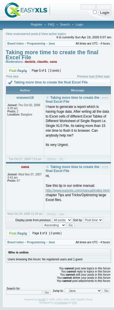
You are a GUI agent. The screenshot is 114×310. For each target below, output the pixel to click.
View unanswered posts (22, 33)
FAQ (51, 24)
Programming (36, 43)
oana (53, 61)
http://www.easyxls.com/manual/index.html (77, 190)
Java (51, 43)
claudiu (42, 61)
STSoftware (61, 302)
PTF (74, 302)
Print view (12, 76)
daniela (30, 61)
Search (65, 24)
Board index (15, 43)
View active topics (53, 33)
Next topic (103, 76)
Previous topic (86, 76)
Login (79, 24)
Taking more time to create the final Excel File (52, 54)
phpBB (42, 299)
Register (37, 24)
